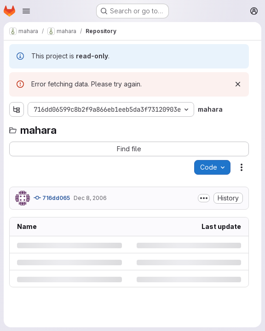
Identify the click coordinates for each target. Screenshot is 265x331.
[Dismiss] (237, 84)
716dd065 (52, 197)
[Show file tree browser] (16, 109)
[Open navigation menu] (26, 11)
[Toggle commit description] (204, 198)
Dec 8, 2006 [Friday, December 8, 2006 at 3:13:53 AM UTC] (90, 197)
